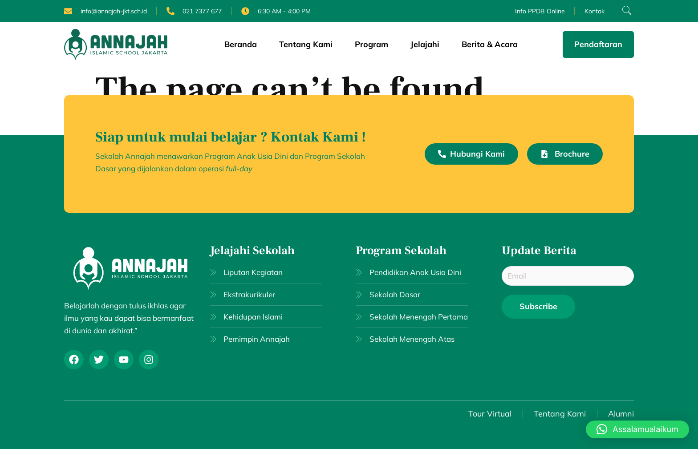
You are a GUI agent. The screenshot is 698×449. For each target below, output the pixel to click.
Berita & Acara (490, 44)
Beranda (240, 44)
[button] (637, 429)
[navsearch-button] (622, 11)
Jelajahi (424, 44)
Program (371, 44)
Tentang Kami (306, 44)
